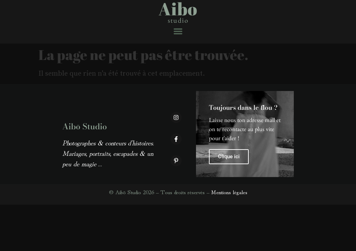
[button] (178, 31)
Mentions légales (229, 192)
